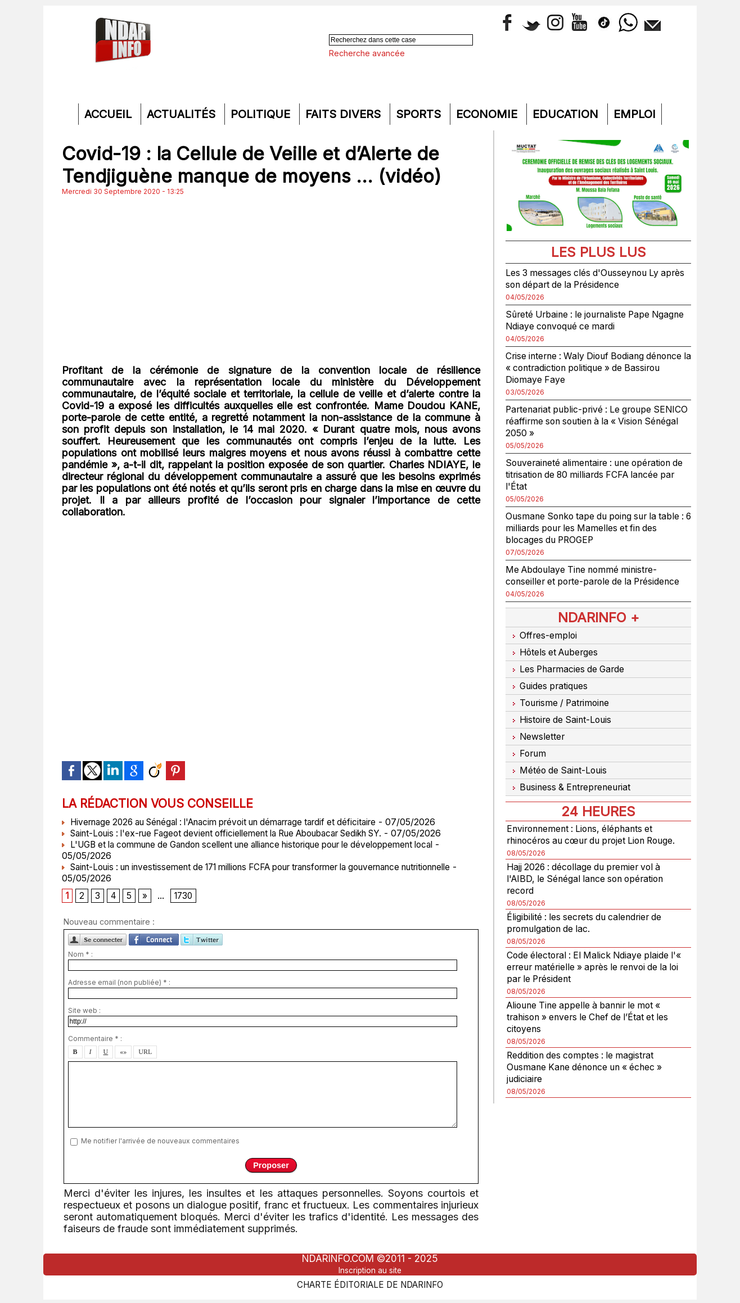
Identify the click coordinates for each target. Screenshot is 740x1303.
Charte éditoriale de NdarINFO (370, 1284)
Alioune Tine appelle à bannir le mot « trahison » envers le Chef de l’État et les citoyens (594, 1017)
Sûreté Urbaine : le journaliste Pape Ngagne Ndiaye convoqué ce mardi (588, 320)
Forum (527, 748)
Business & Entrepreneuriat (575, 778)
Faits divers (344, 114)
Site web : (84, 1012)
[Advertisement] (271, 280)
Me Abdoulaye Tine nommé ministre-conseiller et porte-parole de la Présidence (592, 581)
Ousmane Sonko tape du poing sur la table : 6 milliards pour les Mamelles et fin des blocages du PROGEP (594, 527)
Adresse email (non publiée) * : (119, 984)
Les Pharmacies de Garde (572, 675)
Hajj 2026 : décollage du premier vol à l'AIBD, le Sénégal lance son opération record (595, 879)
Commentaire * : (95, 1041)
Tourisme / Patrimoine (563, 705)
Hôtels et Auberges (557, 661)
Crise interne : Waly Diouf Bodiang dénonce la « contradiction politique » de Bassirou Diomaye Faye (593, 367)
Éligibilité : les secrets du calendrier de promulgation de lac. (595, 923)
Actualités (183, 114)
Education (567, 114)
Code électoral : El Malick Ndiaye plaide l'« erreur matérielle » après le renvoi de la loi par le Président (590, 967)
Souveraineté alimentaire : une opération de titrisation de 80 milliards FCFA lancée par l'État (593, 474)
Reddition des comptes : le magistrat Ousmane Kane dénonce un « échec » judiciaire (594, 1067)
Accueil (109, 114)
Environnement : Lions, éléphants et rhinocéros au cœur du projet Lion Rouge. (589, 829)
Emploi (634, 114)
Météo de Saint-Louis (563, 763)
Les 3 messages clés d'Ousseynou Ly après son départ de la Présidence (594, 278)
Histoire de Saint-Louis (566, 719)
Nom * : (80, 956)
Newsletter (538, 734)
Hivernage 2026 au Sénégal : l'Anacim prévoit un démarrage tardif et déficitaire (235, 821)
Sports (420, 114)
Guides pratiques (552, 690)
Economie (488, 114)
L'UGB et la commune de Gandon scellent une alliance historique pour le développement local (267, 844)
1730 (187, 897)
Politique (262, 114)
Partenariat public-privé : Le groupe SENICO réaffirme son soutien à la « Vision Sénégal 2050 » (589, 420)
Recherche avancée (367, 53)
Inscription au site (370, 1271)
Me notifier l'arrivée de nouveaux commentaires (160, 1143)
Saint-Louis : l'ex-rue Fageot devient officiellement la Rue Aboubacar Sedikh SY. (238, 833)
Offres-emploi (545, 646)
